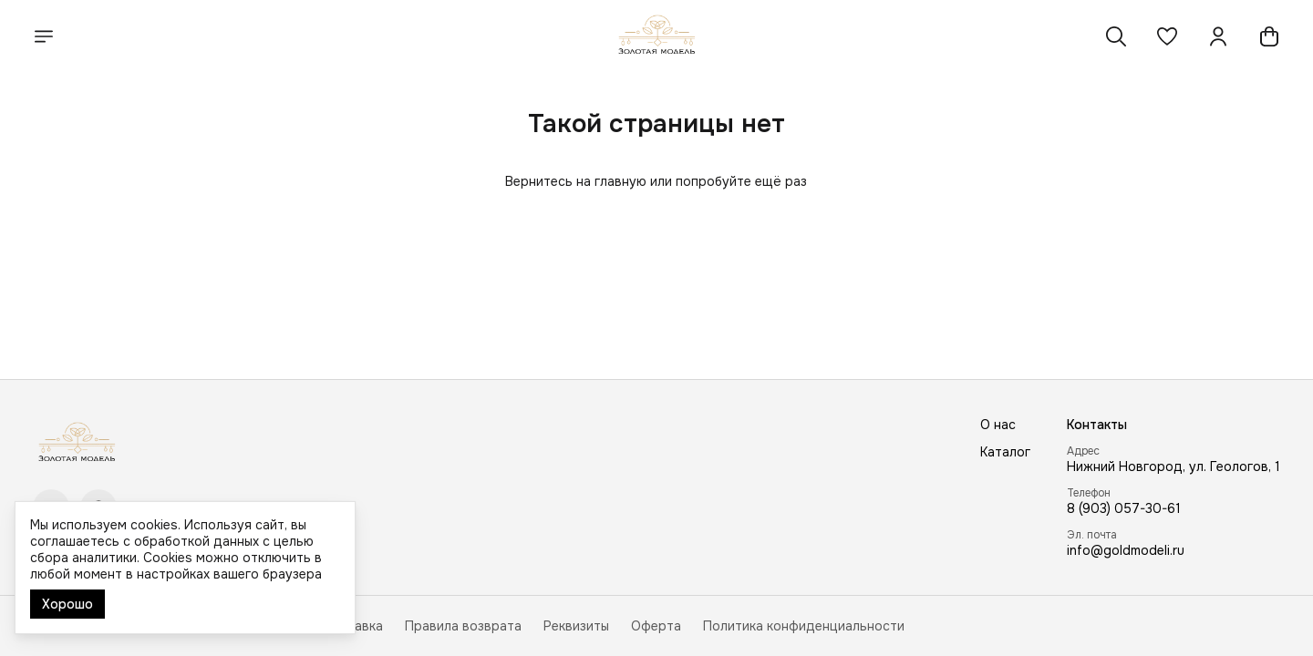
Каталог (1005, 452)
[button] (1167, 36)
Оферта (656, 626)
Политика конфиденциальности (804, 626)
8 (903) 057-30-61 (1124, 508)
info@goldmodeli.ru (1125, 550)
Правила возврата (463, 626)
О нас (998, 424)
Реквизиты (576, 626)
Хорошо (67, 604)
